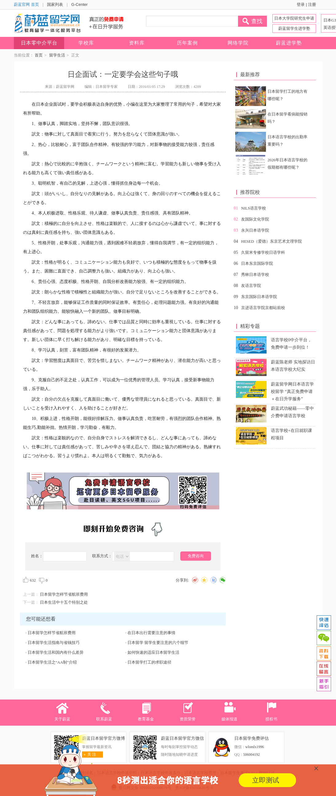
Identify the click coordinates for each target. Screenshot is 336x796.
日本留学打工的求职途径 (149, 662)
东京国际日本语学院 (259, 296)
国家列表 (55, 4)
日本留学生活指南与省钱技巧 (54, 642)
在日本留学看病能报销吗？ (287, 118)
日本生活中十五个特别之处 (64, 602)
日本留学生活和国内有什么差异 (56, 652)
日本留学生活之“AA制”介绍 (52, 662)
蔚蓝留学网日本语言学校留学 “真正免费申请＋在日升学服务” (292, 391)
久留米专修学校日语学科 (263, 252)
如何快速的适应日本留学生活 (153, 652)
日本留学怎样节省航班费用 (64, 594)
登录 (301, 4)
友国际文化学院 (255, 219)
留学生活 (57, 55)
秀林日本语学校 (255, 274)
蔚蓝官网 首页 (26, 4)
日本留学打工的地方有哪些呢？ (287, 95)
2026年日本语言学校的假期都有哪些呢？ (287, 164)
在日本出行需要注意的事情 (151, 632)
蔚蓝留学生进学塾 (294, 28)
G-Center (79, 4)
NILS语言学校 (253, 208)
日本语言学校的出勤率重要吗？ (287, 141)
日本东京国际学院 (257, 263)
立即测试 (265, 780)
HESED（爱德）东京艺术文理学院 (271, 241)
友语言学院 (251, 285)
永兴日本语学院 (255, 230)
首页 (39, 55)
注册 (312, 4)
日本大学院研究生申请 (294, 18)
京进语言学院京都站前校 (263, 307)
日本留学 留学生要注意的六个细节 (157, 642)
